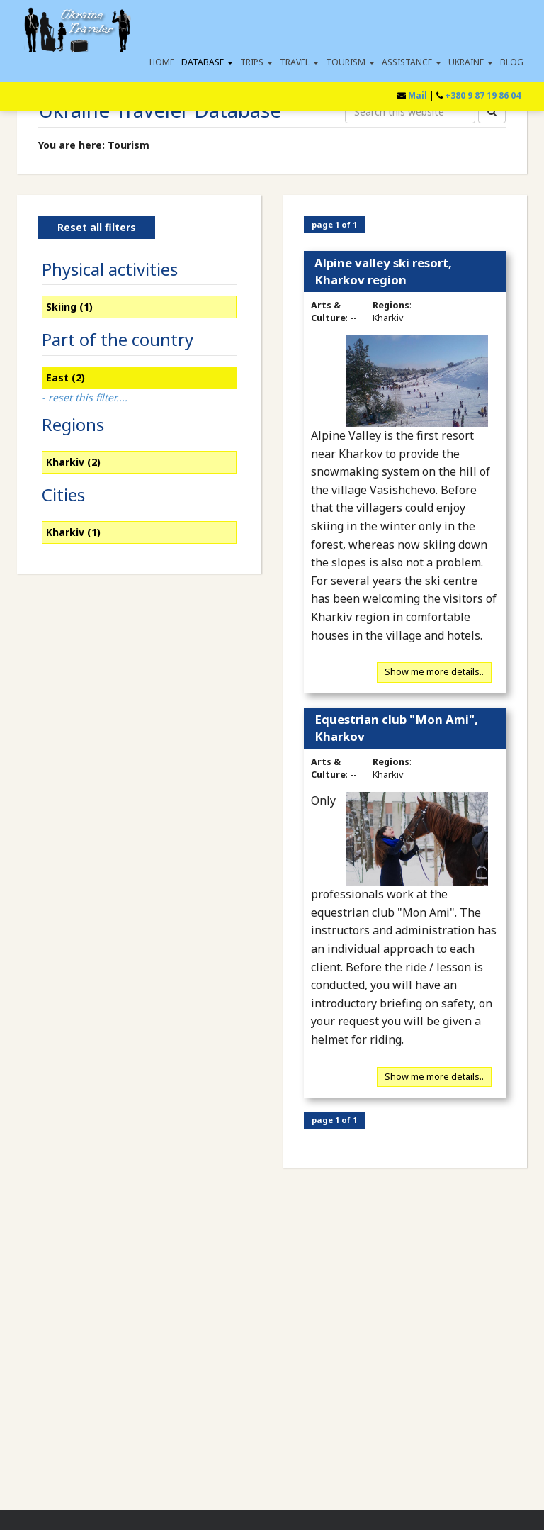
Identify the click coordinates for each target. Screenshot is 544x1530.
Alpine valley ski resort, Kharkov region (383, 271)
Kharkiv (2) (73, 462)
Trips (256, 62)
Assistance (411, 62)
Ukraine (470, 62)
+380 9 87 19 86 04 (483, 95)
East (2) (65, 377)
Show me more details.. (434, 672)
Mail (417, 95)
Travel (299, 62)
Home (161, 62)
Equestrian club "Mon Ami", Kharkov (396, 727)
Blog (511, 62)
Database (207, 62)
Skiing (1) (69, 306)
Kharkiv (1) (73, 532)
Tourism (350, 62)
